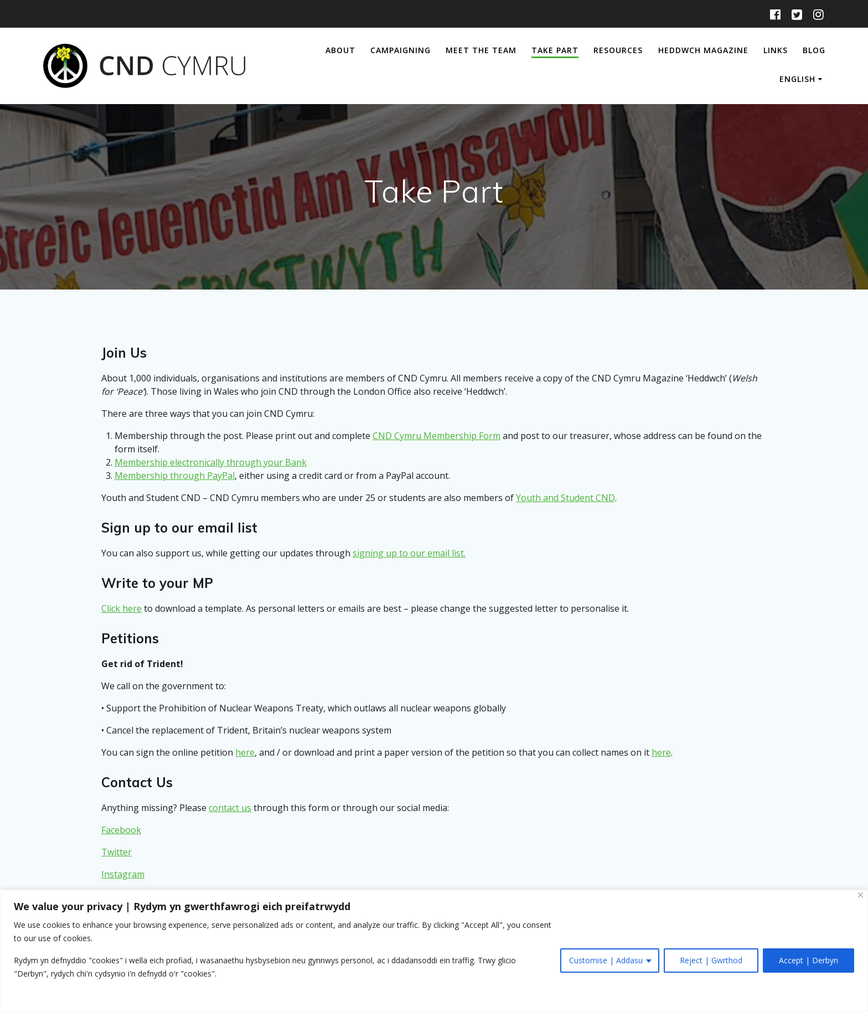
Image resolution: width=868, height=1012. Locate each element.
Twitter (116, 852)
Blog (814, 50)
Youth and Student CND (565, 498)
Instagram (122, 874)
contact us (230, 808)
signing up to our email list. (409, 553)
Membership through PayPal (175, 475)
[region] (434, 951)
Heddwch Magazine (703, 50)
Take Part (554, 50)
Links (775, 50)
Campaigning (400, 50)
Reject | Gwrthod (711, 960)
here (245, 752)
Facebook (121, 830)
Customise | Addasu (606, 960)
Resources (618, 50)
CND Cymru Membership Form (436, 436)
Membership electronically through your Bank (211, 462)
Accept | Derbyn (808, 960)
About (340, 50)
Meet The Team (481, 50)
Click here (121, 608)
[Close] (860, 894)
